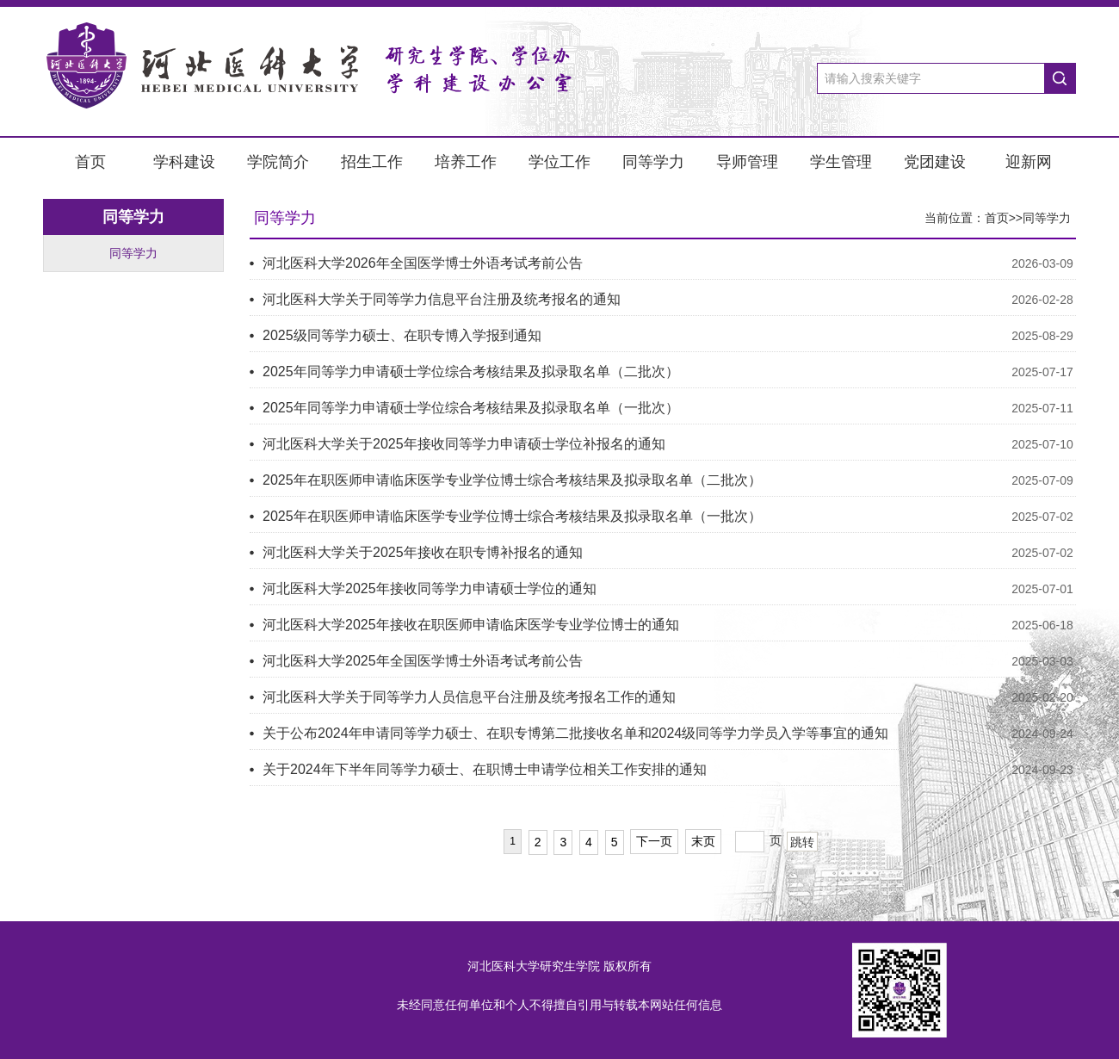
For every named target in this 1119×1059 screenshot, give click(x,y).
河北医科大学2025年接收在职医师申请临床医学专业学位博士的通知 (471, 624)
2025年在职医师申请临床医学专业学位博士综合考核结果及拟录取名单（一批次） (512, 516)
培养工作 (466, 161)
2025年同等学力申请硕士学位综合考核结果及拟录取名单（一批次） (471, 407)
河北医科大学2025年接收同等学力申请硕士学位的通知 (430, 588)
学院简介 (278, 161)
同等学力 (653, 161)
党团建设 (935, 161)
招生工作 (372, 161)
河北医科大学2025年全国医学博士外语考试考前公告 (423, 660)
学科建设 (184, 161)
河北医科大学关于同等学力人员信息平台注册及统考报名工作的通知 (469, 697)
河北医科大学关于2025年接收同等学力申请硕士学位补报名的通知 (464, 444)
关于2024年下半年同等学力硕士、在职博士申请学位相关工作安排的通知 (485, 769)
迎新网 (1028, 161)
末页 (703, 841)
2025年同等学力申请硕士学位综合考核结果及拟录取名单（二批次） (471, 371)
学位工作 (559, 161)
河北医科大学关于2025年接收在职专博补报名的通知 (423, 552)
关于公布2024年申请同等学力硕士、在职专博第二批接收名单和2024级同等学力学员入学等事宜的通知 (575, 733)
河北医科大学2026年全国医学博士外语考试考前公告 (423, 263)
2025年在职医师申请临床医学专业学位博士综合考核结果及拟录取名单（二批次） (512, 480)
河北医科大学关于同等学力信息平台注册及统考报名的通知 (442, 299)
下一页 (654, 841)
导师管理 (747, 161)
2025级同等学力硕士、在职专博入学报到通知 (402, 335)
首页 (90, 161)
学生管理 (841, 161)
